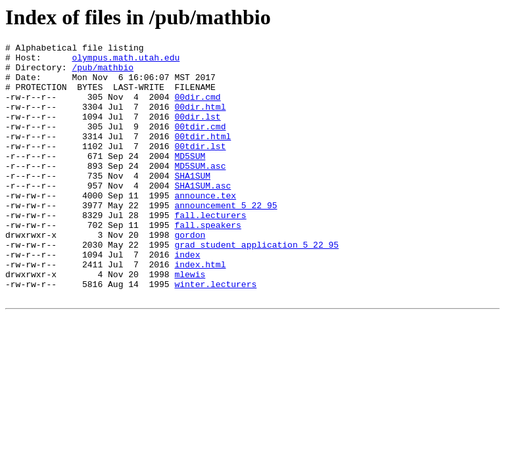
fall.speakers (207, 262)
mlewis (189, 321)
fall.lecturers (210, 250)
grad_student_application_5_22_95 (256, 286)
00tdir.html (202, 156)
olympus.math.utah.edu (126, 61)
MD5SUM (189, 179)
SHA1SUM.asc (202, 215)
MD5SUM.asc (200, 191)
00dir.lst (197, 132)
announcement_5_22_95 (225, 238)
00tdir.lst (200, 167)
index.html (200, 309)
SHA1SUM (192, 203)
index (187, 298)
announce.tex (205, 227)
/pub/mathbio (102, 73)
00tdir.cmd (200, 144)
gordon (189, 274)
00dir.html (200, 120)
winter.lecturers (215, 333)
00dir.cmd (197, 108)
